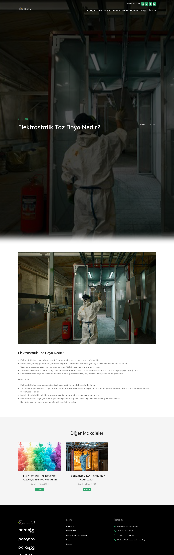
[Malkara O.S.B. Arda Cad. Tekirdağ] (135, 539)
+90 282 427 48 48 (133, 4)
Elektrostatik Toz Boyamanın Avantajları (87, 477)
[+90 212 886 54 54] (135, 535)
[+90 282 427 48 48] (135, 530)
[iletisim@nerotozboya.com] (135, 526)
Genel (33, 484)
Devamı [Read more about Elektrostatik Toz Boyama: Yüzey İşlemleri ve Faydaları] (39, 489)
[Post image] (39, 456)
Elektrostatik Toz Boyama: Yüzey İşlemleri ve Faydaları (39, 477)
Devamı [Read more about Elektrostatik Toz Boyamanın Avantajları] (87, 489)
